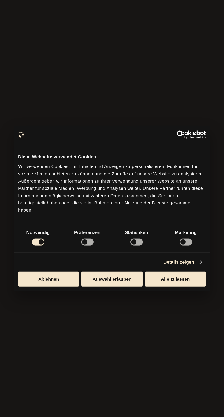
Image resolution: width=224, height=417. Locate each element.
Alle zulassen (175, 278)
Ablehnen (48, 278)
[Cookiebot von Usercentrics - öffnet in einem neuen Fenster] (187, 134)
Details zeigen (178, 261)
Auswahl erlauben (112, 278)
